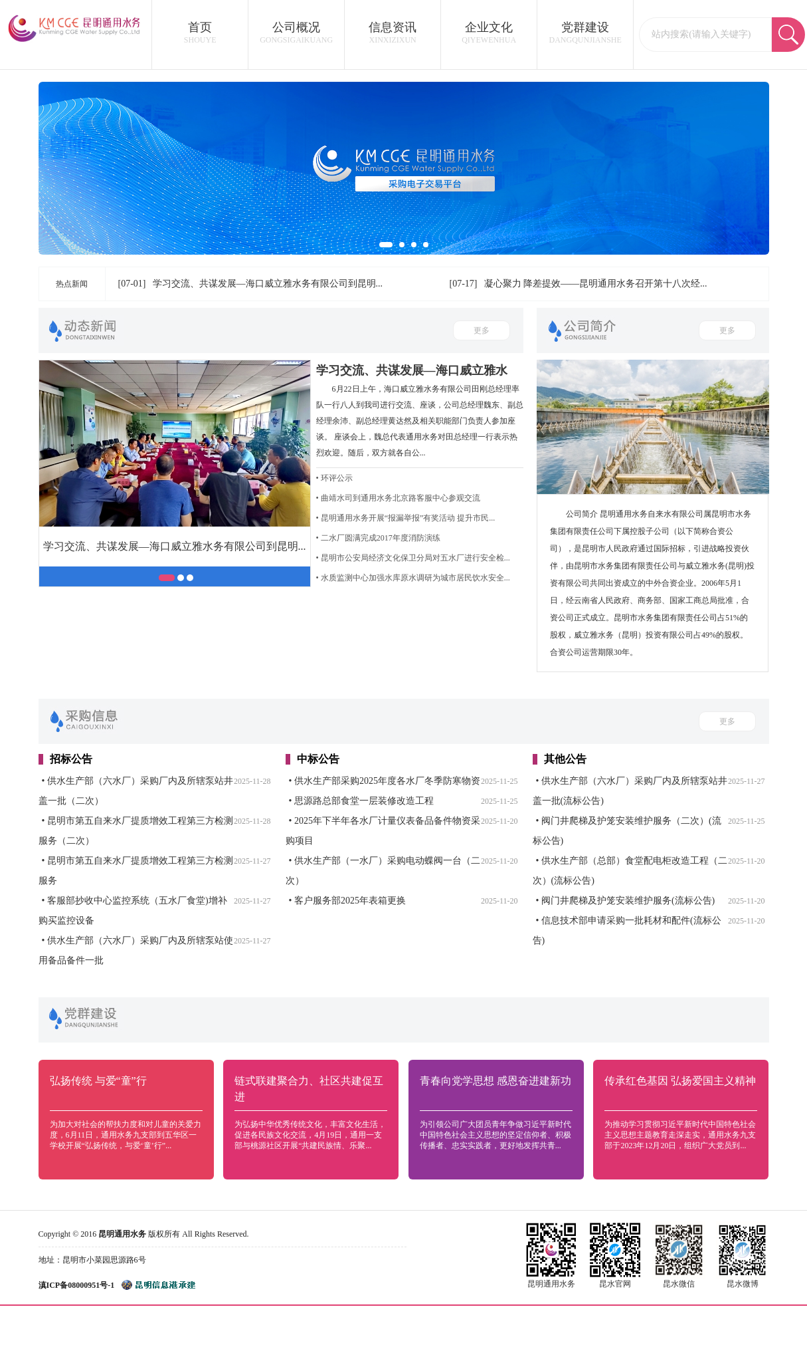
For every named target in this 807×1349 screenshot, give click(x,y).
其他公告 (565, 759)
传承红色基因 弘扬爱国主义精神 (680, 1080)
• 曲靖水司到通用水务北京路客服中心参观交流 (398, 498)
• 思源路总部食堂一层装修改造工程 (361, 801)
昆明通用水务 (122, 1234)
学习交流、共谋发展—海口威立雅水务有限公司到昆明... (268, 284)
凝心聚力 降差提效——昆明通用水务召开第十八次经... (595, 284)
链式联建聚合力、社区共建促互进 (308, 1088)
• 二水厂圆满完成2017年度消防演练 (378, 538)
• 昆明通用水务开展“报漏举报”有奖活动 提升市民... (405, 518)
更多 (482, 330)
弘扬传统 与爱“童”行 (98, 1080)
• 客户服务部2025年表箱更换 (347, 901)
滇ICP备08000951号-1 (77, 1285)
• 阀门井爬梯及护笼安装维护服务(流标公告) (625, 901)
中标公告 (318, 759)
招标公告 (71, 759)
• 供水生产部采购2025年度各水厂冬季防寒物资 (384, 781)
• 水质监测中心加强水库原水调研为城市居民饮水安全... (413, 577)
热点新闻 (72, 284)
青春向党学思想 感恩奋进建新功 (495, 1080)
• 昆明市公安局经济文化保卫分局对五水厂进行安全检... (413, 557)
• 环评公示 (334, 478)
